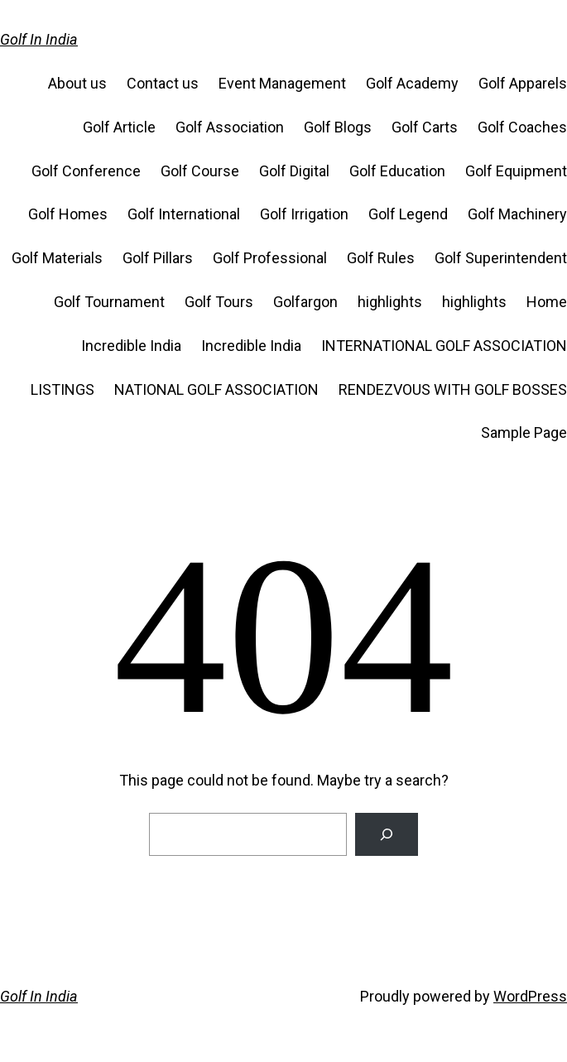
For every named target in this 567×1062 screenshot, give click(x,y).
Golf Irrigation (304, 214)
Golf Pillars (158, 258)
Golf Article (119, 127)
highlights (390, 301)
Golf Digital (294, 171)
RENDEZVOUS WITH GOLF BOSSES (453, 389)
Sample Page (524, 432)
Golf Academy (412, 83)
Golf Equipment (516, 171)
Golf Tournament (109, 301)
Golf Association (229, 127)
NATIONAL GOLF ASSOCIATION (216, 389)
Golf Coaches (522, 127)
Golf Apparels (522, 83)
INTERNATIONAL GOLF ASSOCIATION (444, 345)
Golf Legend (408, 214)
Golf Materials (57, 258)
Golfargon (305, 301)
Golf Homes (68, 214)
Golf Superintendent (501, 258)
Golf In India (39, 39)
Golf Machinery (517, 214)
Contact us (163, 83)
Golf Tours (219, 301)
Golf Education (397, 171)
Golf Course (200, 171)
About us (77, 83)
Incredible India (131, 345)
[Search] (386, 834)
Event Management (282, 83)
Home (546, 301)
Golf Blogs (338, 127)
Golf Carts (425, 127)
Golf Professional (270, 258)
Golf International (183, 214)
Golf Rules (381, 258)
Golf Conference (86, 171)
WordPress (530, 996)
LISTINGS (62, 389)
